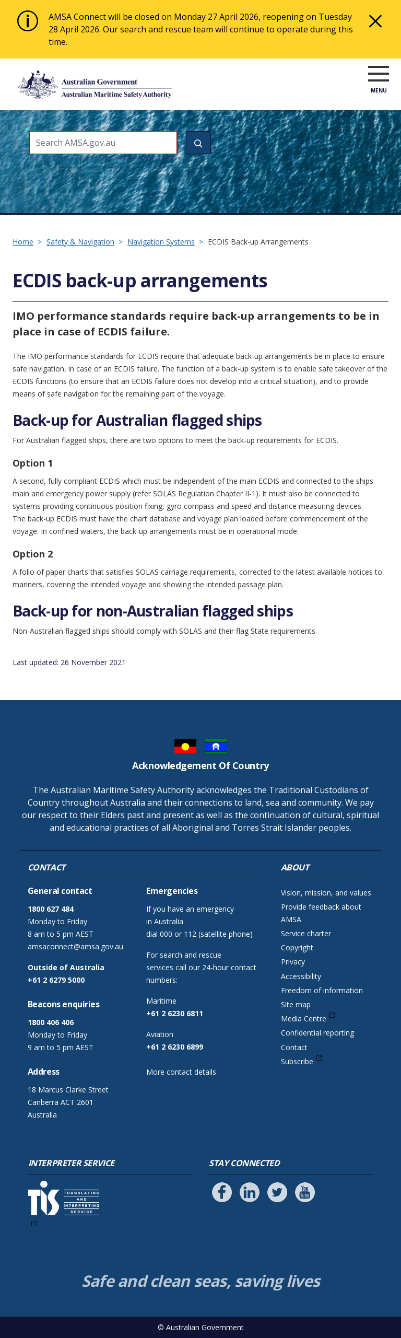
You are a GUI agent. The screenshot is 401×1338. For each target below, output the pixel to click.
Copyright (297, 947)
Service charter (306, 933)
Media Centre (303, 1018)
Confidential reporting (317, 1033)
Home (23, 242)
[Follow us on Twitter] (277, 1192)
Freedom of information (322, 990)
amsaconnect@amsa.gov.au (75, 946)
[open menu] (378, 86)
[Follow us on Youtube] (305, 1192)
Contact (294, 1047)
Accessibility (301, 976)
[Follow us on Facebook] (222, 1192)
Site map (296, 1004)
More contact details (181, 1072)
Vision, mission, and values (326, 893)
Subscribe (297, 1061)
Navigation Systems (161, 242)
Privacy (293, 962)
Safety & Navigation (80, 242)
